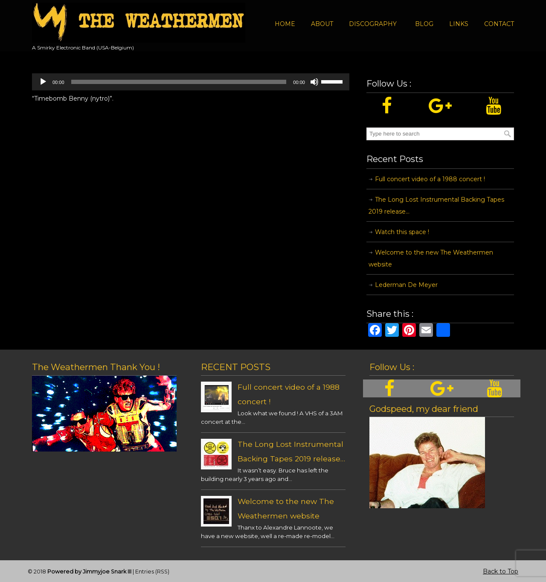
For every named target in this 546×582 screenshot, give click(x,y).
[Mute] (314, 82)
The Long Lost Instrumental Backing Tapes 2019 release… (436, 205)
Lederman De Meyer (406, 285)
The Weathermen (138, 23)
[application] (190, 81)
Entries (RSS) (152, 571)
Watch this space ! (402, 232)
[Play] (43, 82)
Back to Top (500, 571)
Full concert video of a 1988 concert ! (430, 179)
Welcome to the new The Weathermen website (431, 258)
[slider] (179, 82)
